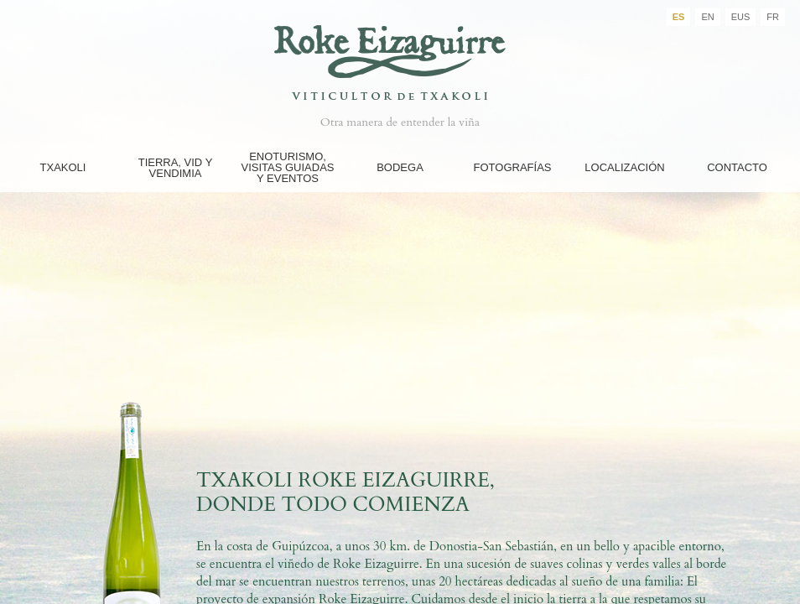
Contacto (737, 167)
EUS (741, 17)
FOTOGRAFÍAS (513, 167)
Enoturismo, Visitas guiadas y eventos (287, 167)
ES (679, 17)
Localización (624, 167)
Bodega (400, 167)
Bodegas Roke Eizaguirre (400, 53)
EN (707, 17)
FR (772, 17)
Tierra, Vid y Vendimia (175, 168)
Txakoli (63, 167)
